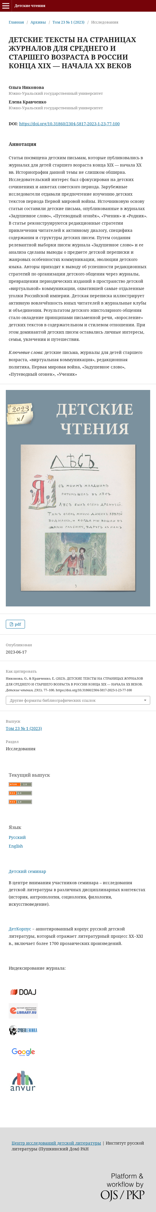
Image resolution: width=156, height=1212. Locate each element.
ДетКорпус (20, 929)
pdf (17, 624)
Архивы (38, 22)
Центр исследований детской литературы (56, 1143)
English (16, 846)
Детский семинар (27, 871)
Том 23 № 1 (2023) (69, 22)
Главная (16, 22)
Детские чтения (30, 5)
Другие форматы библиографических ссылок (53, 700)
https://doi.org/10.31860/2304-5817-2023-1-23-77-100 (69, 123)
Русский (17, 837)
